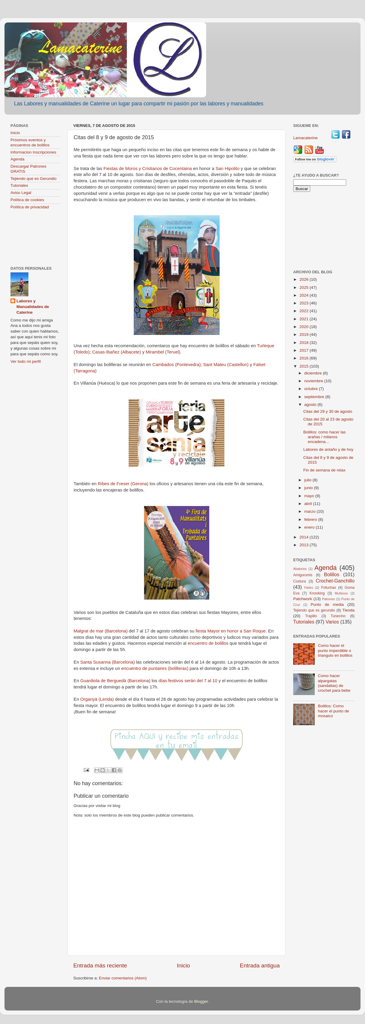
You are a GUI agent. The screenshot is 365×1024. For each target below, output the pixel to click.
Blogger (201, 1001)
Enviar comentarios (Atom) (123, 978)
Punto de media (327, 604)
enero (310, 527)
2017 (304, 350)
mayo (309, 496)
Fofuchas (328, 587)
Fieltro (308, 587)
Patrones (328, 599)
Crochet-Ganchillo (335, 580)
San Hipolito (228, 168)
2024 (304, 295)
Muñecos (341, 593)
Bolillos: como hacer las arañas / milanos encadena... (324, 437)
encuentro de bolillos (208, 643)
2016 (304, 358)
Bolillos (331, 574)
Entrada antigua (260, 965)
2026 (304, 279)
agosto (310, 404)
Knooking (317, 593)
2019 (304, 334)
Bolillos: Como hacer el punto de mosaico (333, 711)
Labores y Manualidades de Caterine (32, 307)
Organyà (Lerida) (97, 699)
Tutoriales (19, 185)
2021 (304, 319)
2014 (304, 537)
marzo (310, 511)
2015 (304, 366)
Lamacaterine (306, 138)
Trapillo (311, 616)
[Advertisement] (35, 238)
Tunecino (338, 616)
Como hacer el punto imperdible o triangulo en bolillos (335, 650)
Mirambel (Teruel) (163, 352)
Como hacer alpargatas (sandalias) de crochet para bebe (334, 683)
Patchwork (302, 599)
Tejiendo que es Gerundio (33, 178)
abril (308, 503)
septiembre (315, 397)
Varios (332, 621)
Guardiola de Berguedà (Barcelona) (115, 680)
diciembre (313, 373)
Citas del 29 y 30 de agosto (327, 411)
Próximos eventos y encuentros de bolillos (30, 142)
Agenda (17, 159)
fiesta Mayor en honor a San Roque (231, 631)
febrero (311, 519)
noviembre (314, 381)
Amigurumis (302, 575)
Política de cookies (27, 200)
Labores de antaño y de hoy (328, 449)
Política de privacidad (29, 207)
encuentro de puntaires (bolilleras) (154, 668)
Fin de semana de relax (324, 470)
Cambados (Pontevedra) (176, 364)
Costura (299, 581)
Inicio (183, 965)
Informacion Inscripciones (33, 152)
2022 (304, 311)
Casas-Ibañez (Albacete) (116, 352)
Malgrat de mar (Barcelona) (101, 631)
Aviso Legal (20, 192)
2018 (304, 342)
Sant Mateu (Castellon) (226, 364)
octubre (311, 388)
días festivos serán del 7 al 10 (188, 680)
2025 (304, 287)
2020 (304, 326)
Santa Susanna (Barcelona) (108, 662)
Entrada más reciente (100, 965)
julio (308, 480)
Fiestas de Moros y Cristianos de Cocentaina (148, 168)
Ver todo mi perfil (25, 361)
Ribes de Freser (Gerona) (122, 483)
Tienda (348, 610)
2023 (304, 303)
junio (309, 488)
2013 (304, 545)
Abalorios (300, 569)
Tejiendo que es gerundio (314, 610)
